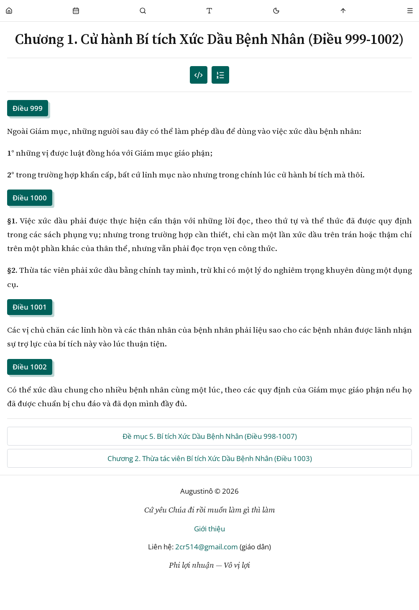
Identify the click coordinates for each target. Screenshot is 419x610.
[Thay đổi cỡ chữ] (210, 11)
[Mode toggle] (277, 11)
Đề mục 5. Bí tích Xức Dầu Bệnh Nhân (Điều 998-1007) (210, 436)
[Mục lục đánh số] (199, 75)
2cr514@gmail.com (206, 546)
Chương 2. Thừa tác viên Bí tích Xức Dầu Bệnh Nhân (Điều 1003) (209, 458)
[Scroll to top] (344, 11)
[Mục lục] (221, 75)
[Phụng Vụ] (76, 11)
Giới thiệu (209, 528)
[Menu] (410, 11)
